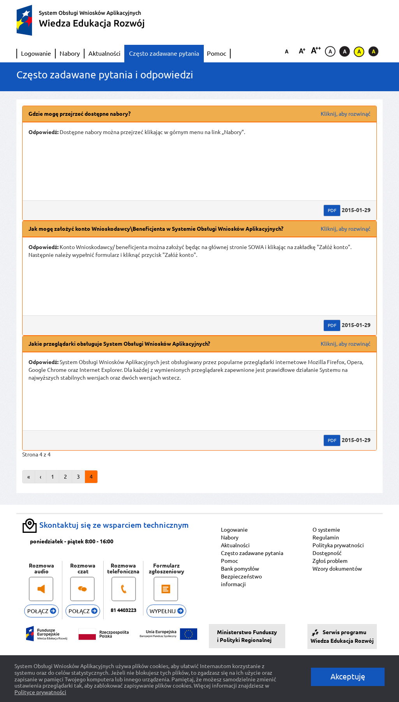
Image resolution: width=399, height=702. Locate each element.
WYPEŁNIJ (167, 611)
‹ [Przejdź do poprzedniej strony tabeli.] (40, 477)
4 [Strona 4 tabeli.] (91, 477)
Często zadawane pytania (164, 53)
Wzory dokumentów (337, 569)
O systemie (326, 530)
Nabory (70, 53)
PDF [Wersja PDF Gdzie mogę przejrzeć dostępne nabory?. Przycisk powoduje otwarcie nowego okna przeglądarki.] (332, 210)
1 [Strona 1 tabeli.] (52, 477)
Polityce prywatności (40, 692)
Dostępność (327, 553)
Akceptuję (347, 676)
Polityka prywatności (338, 545)
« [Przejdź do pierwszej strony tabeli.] (28, 477)
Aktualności (104, 53)
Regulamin (325, 537)
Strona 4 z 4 (36, 454)
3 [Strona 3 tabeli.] (78, 477)
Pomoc (216, 53)
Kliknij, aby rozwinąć (346, 114)
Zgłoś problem (330, 561)
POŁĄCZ (41, 611)
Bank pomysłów (240, 569)
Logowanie (36, 53)
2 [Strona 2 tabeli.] (65, 477)
